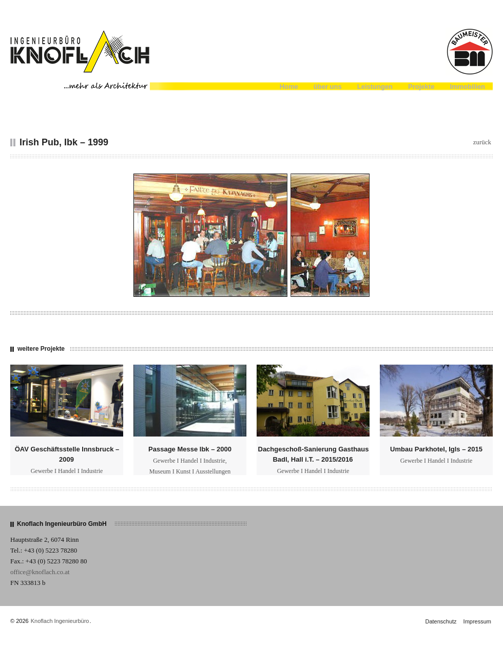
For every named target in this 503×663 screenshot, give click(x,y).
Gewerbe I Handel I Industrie (67, 471)
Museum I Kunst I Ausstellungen (190, 471)
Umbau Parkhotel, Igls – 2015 (436, 449)
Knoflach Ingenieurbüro (60, 621)
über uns (328, 86)
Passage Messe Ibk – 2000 (189, 449)
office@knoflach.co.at (40, 572)
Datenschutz (440, 621)
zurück (482, 142)
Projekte (421, 86)
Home (289, 86)
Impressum (477, 621)
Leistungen (375, 86)
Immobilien (467, 86)
